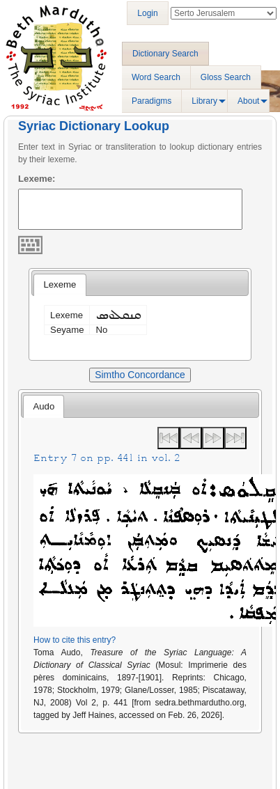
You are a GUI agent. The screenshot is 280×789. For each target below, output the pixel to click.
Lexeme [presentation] (59, 284)
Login (147, 13)
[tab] (59, 285)
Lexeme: (37, 178)
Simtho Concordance (140, 374)
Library (204, 101)
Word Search (156, 77)
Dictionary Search (165, 53)
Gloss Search (226, 77)
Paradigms (151, 101)
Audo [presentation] (43, 406)
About (248, 101)
